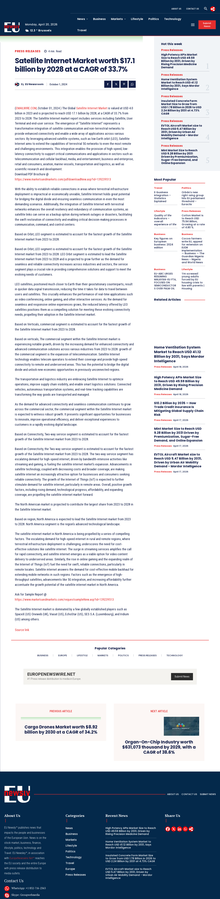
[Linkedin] (179, 829)
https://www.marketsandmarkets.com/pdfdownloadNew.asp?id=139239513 (63, 179)
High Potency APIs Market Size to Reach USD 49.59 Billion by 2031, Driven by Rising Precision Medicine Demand (179, 61)
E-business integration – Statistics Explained (162, 196)
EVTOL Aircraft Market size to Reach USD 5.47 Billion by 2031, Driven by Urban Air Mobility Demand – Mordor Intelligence (181, 132)
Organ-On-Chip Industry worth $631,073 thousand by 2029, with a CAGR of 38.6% (159, 747)
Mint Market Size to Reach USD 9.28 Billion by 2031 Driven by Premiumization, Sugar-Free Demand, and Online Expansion (179, 156)
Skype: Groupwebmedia (25, 895)
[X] (173, 829)
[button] (205, 9)
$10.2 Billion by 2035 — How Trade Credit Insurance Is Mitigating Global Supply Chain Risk (179, 409)
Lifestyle (159, 211)
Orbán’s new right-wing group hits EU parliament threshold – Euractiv (193, 198)
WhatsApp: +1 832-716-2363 (28, 888)
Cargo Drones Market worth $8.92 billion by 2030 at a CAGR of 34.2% (61, 730)
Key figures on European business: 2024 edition (163, 243)
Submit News (182, 676)
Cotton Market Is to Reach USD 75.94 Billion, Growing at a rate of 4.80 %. (193, 221)
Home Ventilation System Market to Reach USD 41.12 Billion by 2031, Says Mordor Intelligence (180, 84)
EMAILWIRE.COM (26, 108)
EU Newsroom (34, 84)
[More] (212, 8)
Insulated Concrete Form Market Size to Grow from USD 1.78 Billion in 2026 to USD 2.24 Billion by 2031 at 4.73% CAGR (181, 107)
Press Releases (27, 51)
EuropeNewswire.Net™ (22, 858)
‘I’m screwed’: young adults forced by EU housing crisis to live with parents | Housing (193, 281)
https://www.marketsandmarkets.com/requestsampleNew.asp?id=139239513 (64, 599)
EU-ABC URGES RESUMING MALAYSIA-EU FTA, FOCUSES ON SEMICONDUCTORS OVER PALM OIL (165, 281)
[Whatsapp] (185, 829)
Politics (186, 188)
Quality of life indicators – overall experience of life (165, 220)
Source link (22, 630)
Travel (158, 188)
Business (159, 234)
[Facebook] (167, 829)
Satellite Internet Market (91, 108)
